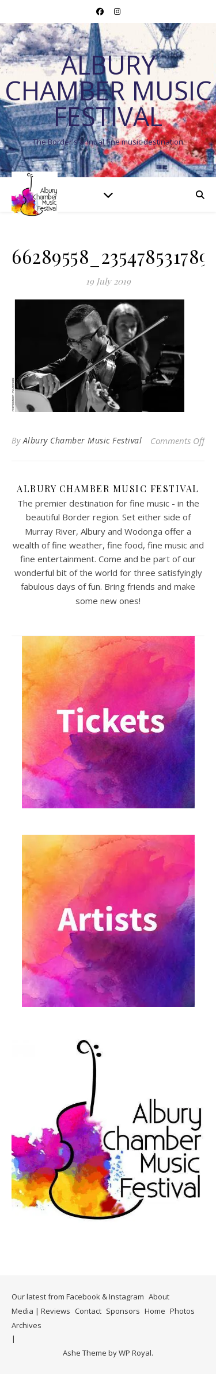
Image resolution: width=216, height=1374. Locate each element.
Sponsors (123, 1311)
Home (155, 1311)
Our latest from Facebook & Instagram (78, 1296)
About (159, 1296)
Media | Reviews (41, 1311)
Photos (182, 1311)
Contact (88, 1311)
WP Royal (135, 1353)
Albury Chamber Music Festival (108, 90)
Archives (26, 1325)
